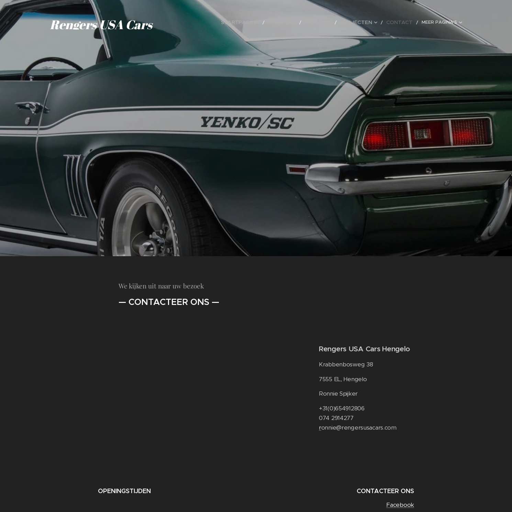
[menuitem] (260, 22)
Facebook (400, 505)
